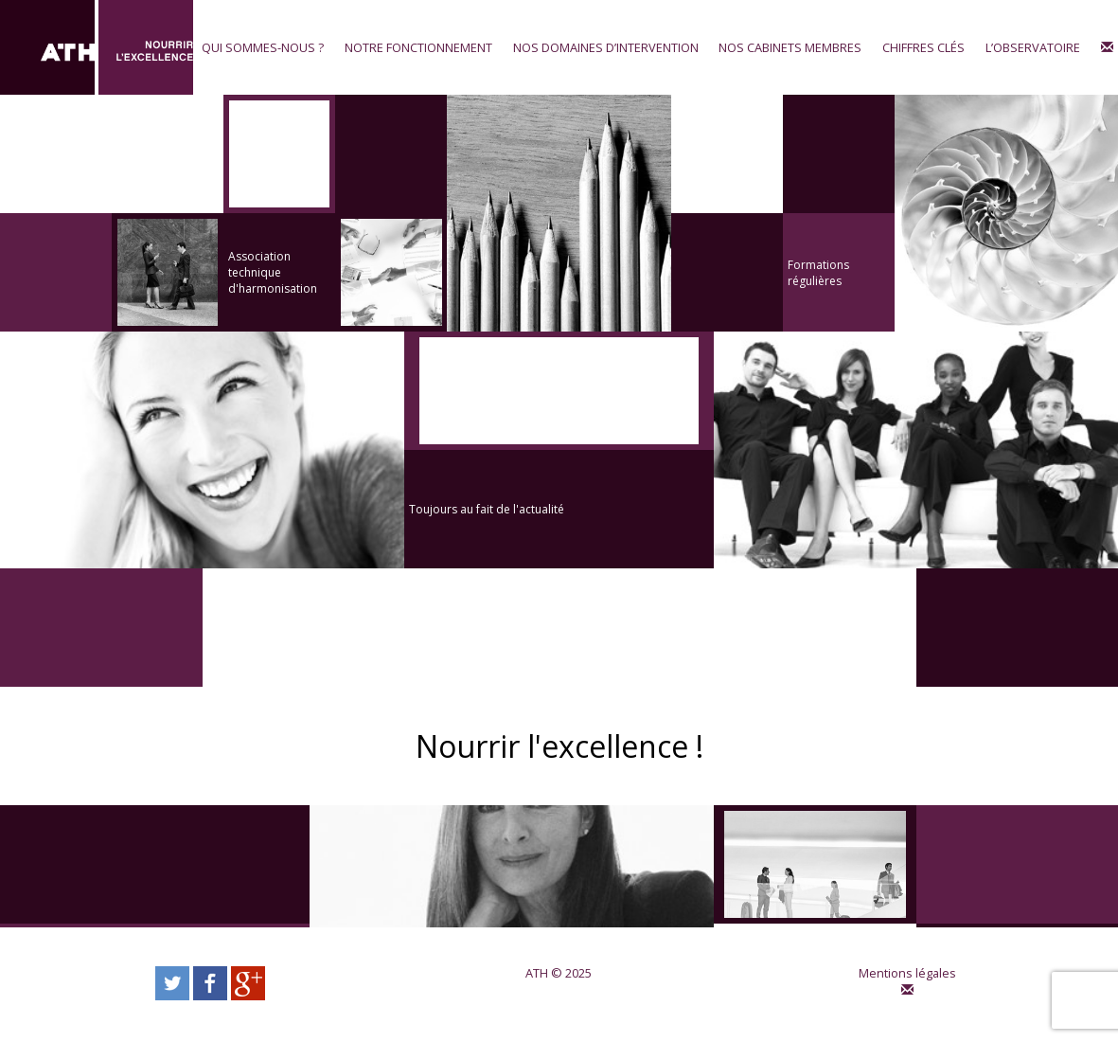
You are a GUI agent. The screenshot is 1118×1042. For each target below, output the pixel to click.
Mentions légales (907, 972)
